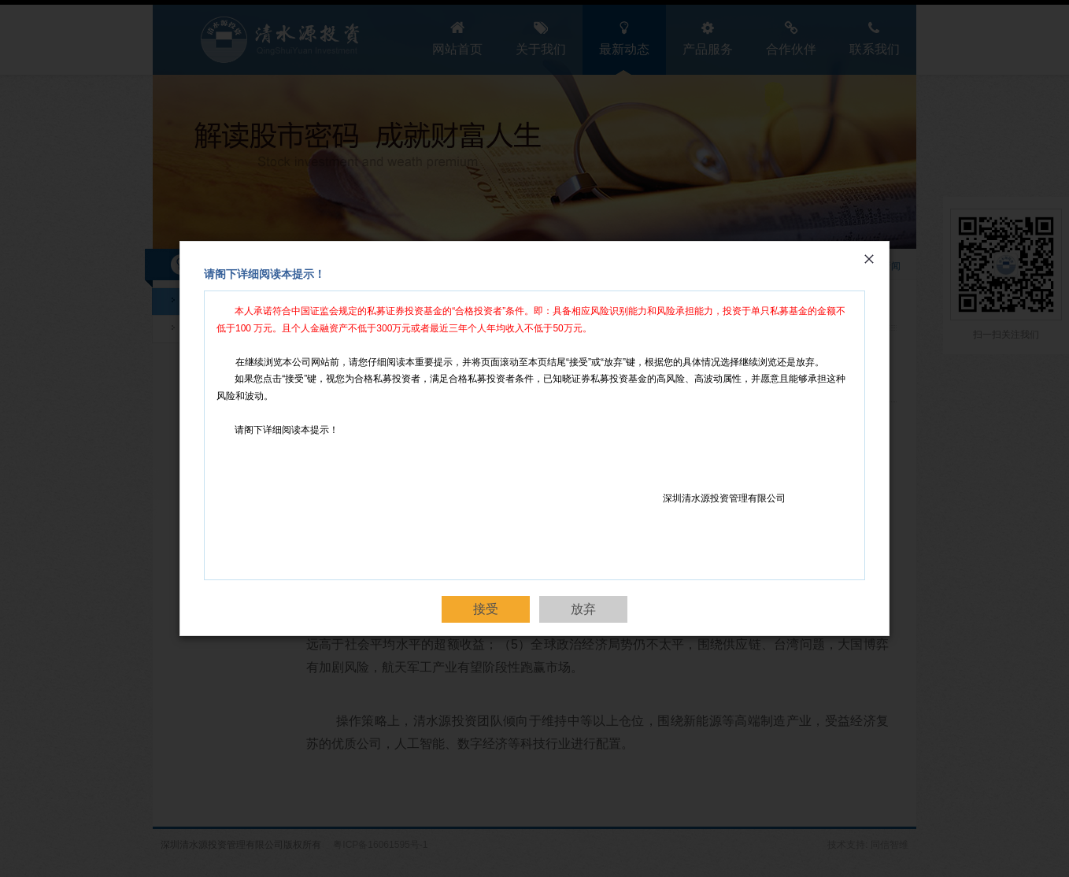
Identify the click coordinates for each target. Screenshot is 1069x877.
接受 (485, 609)
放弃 (583, 609)
